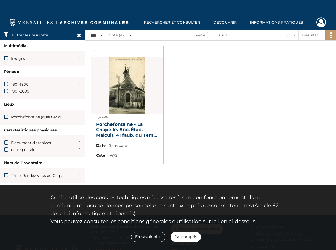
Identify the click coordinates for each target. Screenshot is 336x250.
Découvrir (225, 22)
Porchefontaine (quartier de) (37, 117)
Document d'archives (31, 142)
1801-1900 (19, 84)
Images (18, 58)
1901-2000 (20, 91)
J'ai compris (186, 236)
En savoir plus (148, 236)
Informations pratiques (276, 22)
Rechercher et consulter (172, 22)
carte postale (23, 149)
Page (200, 35)
